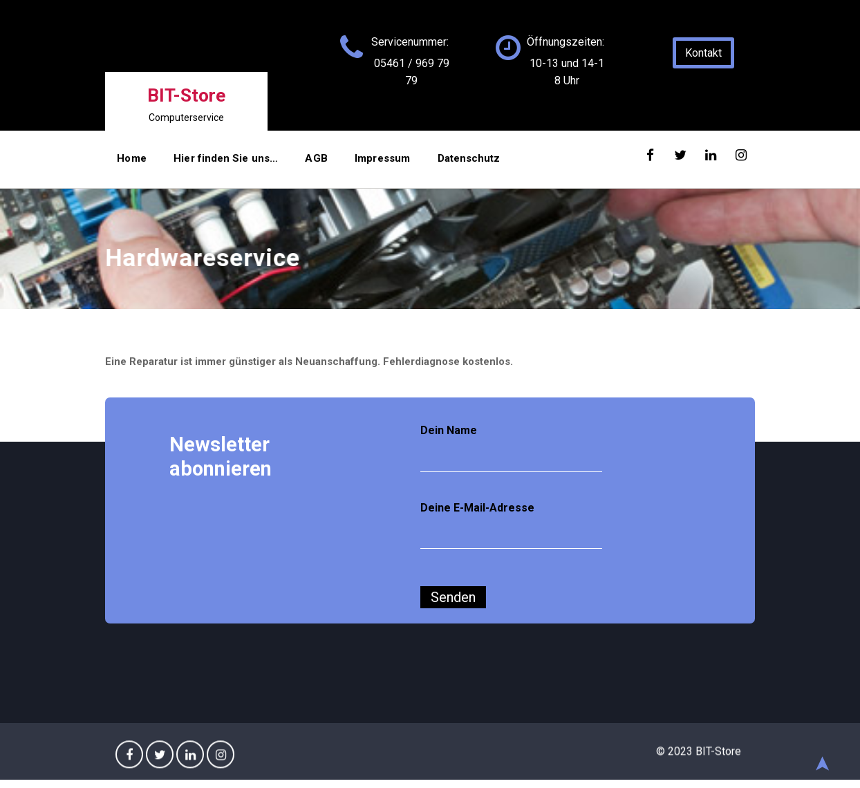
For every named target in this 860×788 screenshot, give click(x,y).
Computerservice (186, 117)
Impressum (363, 163)
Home (130, 163)
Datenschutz (444, 163)
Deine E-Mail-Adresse (511, 526)
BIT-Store (186, 95)
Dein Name (511, 448)
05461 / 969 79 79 (411, 72)
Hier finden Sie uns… (218, 163)
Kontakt (704, 52)
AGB (303, 163)
